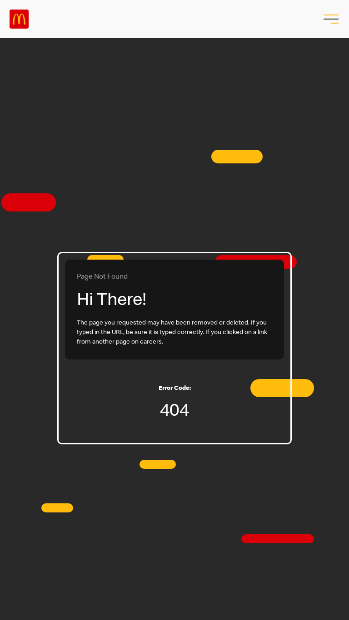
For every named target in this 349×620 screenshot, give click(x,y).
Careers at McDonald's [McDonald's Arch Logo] (19, 19)
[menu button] (330, 19)
